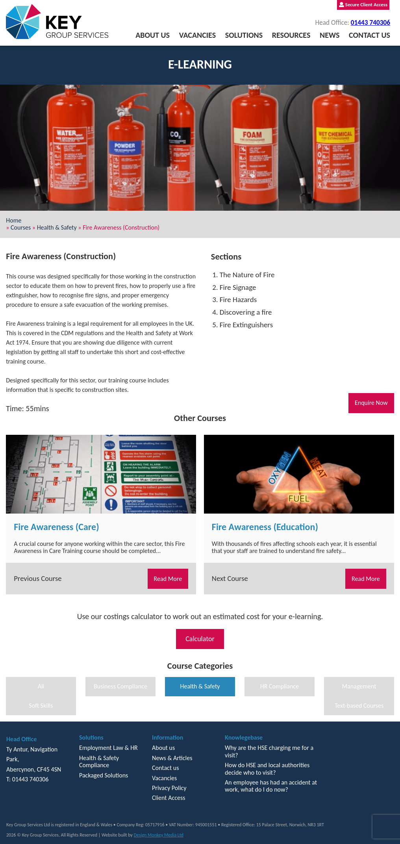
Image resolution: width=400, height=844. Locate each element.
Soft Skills (41, 705)
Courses (21, 227)
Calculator (200, 638)
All (41, 686)
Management (359, 686)
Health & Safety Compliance (99, 761)
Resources (291, 35)
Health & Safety (57, 227)
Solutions (244, 35)
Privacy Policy (169, 788)
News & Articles (172, 758)
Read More (168, 578)
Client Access (168, 797)
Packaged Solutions (103, 775)
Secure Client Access (363, 4)
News (329, 35)
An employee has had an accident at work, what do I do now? (271, 786)
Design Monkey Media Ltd (158, 835)
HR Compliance (279, 686)
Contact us (369, 35)
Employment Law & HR (108, 747)
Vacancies (197, 35)
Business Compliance (120, 686)
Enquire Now (371, 402)
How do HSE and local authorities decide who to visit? (267, 768)
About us (152, 35)
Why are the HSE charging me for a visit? (269, 751)
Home (13, 220)
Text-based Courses (359, 705)
